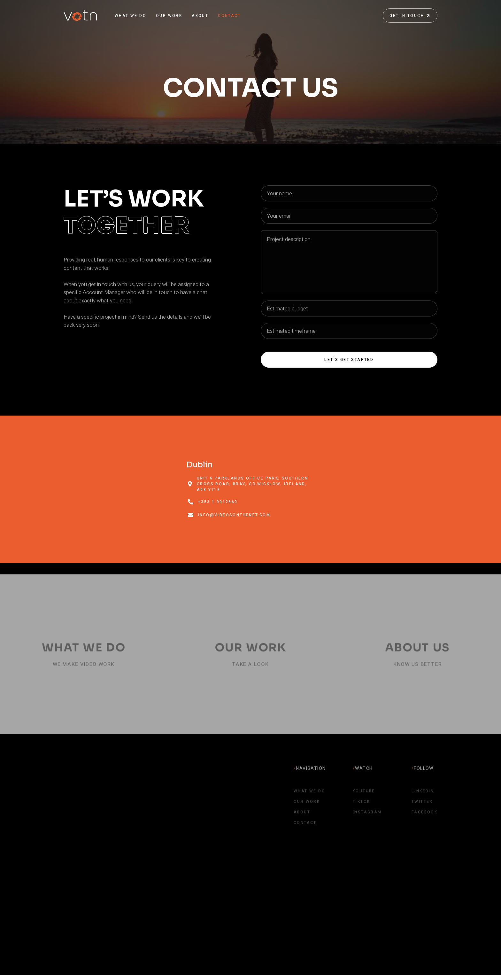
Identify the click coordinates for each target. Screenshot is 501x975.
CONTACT (229, 16)
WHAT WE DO (130, 16)
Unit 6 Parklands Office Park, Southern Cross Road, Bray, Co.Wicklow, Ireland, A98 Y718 (252, 484)
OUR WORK (169, 16)
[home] (80, 15)
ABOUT (200, 16)
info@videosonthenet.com (234, 515)
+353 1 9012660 (218, 502)
